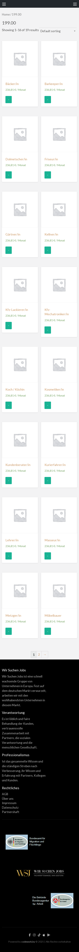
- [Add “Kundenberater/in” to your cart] (8, 480)
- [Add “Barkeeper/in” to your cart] (47, 99)
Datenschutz (10, 807)
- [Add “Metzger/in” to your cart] (8, 631)
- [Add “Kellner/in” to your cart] (47, 250)
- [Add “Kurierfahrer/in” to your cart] (47, 480)
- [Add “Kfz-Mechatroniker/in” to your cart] (47, 329)
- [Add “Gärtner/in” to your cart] (8, 250)
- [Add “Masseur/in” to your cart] (47, 555)
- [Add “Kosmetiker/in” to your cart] (47, 405)
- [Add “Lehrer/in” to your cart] (8, 555)
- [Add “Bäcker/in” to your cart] (8, 99)
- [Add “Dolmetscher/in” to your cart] (8, 174)
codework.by (28, 941)
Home (6, 14)
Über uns (7, 798)
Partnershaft (10, 811)
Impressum (9, 802)
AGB (5, 794)
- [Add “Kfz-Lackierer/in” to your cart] (8, 325)
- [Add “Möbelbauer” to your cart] (47, 631)
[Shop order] (58, 31)
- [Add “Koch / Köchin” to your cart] (8, 405)
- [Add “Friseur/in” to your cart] (47, 174)
